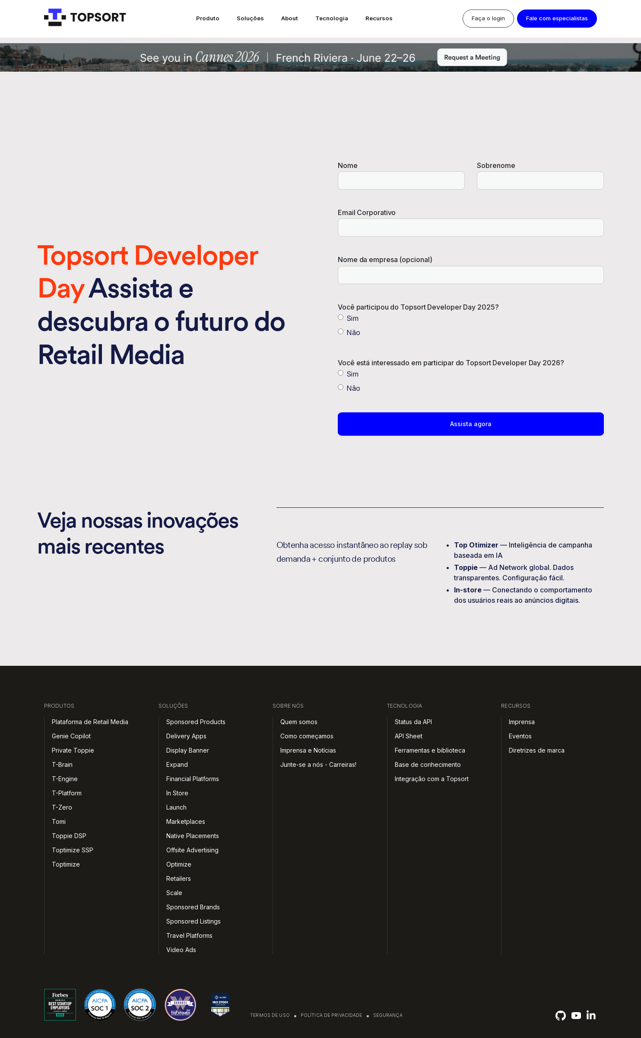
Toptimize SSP (72, 850)
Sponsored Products (195, 721)
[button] (207, 18)
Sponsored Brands (193, 907)
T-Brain (62, 764)
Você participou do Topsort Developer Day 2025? (418, 307)
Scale (174, 892)
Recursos (379, 18)
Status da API (413, 721)
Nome (348, 165)
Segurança (388, 1015)
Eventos (520, 736)
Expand (177, 764)
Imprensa (522, 721)
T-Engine (65, 778)
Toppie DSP (69, 835)
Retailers (178, 878)
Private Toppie (73, 750)
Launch (176, 807)
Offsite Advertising (192, 850)
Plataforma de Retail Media (90, 721)
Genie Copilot (71, 736)
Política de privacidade (331, 1015)
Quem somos (298, 721)
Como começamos (306, 736)
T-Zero (62, 807)
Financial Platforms (192, 778)
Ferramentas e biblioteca (430, 750)
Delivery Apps (186, 736)
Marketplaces (185, 821)
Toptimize (66, 864)
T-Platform (67, 793)
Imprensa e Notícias (308, 750)
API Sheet (408, 736)
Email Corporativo (367, 213)
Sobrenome (496, 165)
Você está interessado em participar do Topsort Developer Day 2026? (451, 363)
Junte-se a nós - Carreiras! (318, 764)
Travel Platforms (189, 935)
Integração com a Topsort (432, 778)
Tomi (59, 821)
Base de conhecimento (428, 764)
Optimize (178, 864)
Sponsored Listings (193, 921)
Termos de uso (270, 1015)
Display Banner (187, 750)
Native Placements (192, 835)
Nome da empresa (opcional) (385, 260)
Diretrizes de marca (537, 750)
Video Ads (181, 949)
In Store (177, 793)
